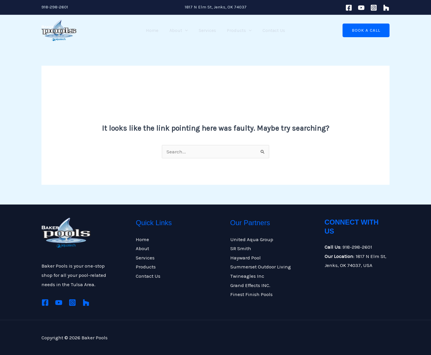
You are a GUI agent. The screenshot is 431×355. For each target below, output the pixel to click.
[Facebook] (348, 7)
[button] (366, 30)
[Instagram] (373, 7)
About (180, 30)
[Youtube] (361, 7)
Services (207, 30)
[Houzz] (86, 302)
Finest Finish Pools (251, 294)
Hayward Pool (245, 258)
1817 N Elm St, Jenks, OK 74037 (216, 7)
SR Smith (240, 248)
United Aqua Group (251, 239)
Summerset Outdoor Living (260, 267)
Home (155, 30)
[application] (186, 30)
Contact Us (270, 30)
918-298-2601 (54, 7)
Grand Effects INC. (250, 285)
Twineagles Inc (247, 276)
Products (237, 30)
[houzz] (386, 7)
